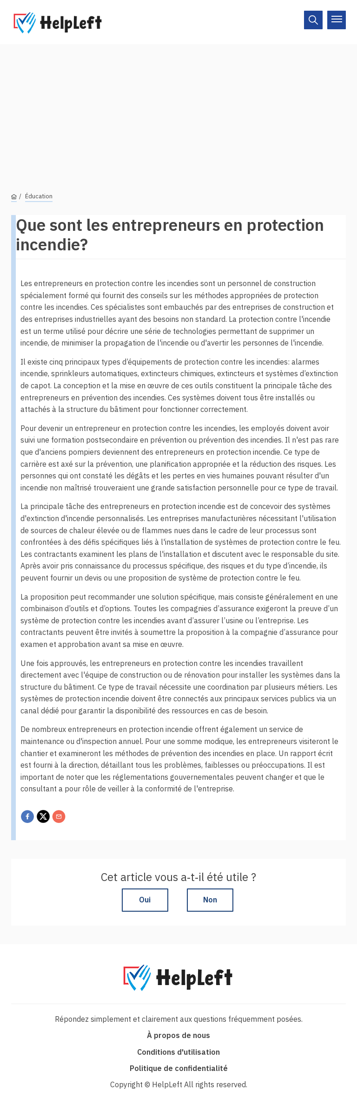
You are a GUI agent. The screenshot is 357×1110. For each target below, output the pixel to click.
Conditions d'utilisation (178, 1052)
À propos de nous (178, 1035)
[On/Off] (313, 20)
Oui (145, 899)
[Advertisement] (178, 109)
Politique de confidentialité (179, 1068)
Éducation (39, 196)
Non (210, 899)
